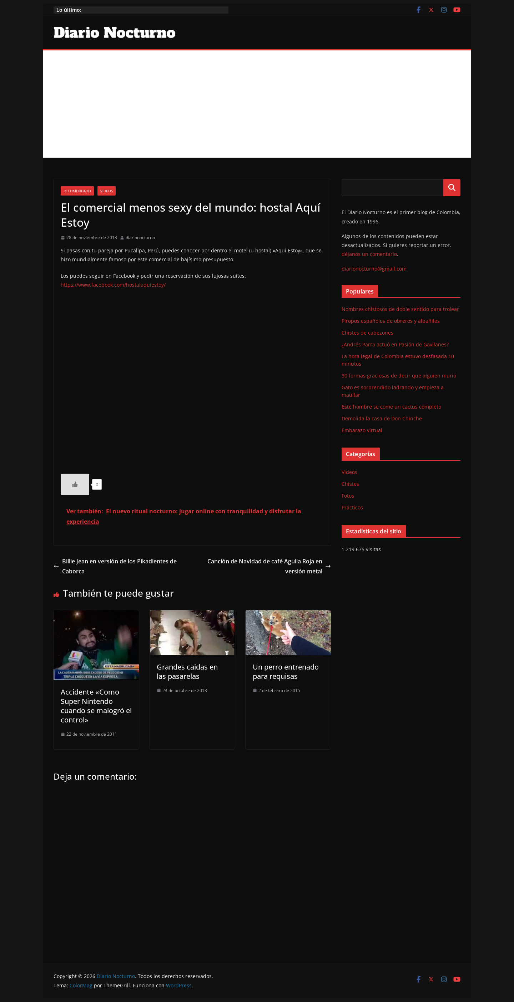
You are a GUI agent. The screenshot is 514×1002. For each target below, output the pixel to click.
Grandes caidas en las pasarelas (187, 671)
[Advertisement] (257, 104)
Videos (106, 190)
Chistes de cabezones (367, 332)
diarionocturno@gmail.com (374, 268)
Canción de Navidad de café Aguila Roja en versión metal (269, 566)
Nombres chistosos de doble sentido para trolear (400, 309)
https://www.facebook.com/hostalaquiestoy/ (113, 284)
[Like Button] (75, 484)
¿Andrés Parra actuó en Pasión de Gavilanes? (395, 344)
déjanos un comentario (369, 254)
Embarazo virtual (362, 430)
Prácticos (352, 507)
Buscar (451, 188)
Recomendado (77, 190)
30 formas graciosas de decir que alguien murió (399, 375)
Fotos (348, 495)
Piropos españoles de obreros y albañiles (391, 320)
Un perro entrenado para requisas (286, 671)
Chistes (350, 483)
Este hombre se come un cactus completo (391, 406)
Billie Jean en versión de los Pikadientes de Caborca (115, 566)
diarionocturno (140, 238)
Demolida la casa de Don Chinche (382, 418)
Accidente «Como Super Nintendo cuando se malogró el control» (96, 706)
